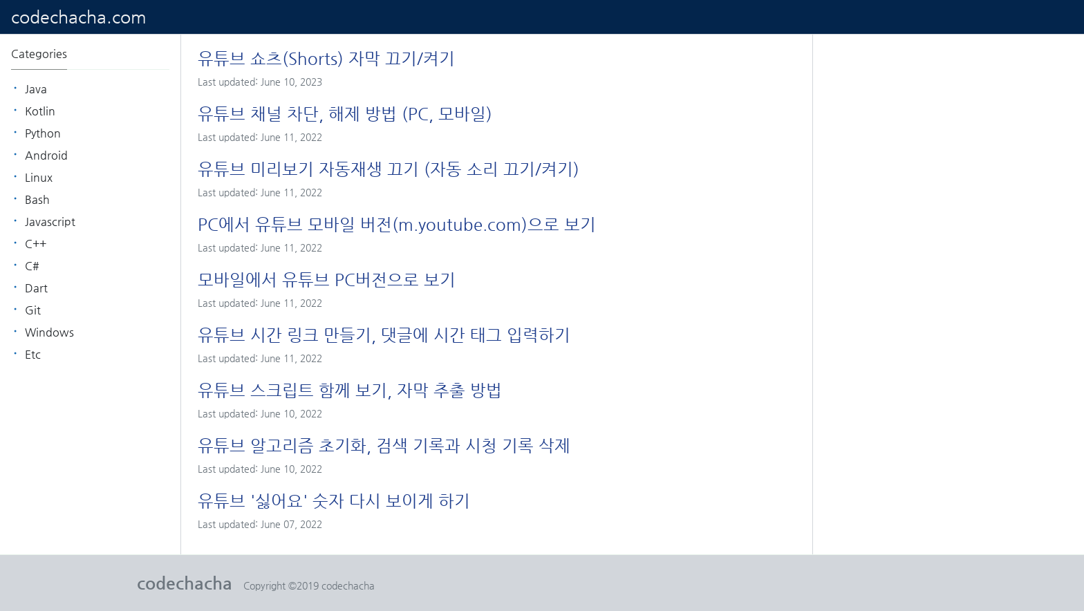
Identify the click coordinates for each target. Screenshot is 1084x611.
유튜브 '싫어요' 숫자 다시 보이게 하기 (334, 501)
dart (36, 287)
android (46, 155)
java (36, 88)
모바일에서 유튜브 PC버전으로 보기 (327, 280)
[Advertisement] (948, 159)
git (33, 310)
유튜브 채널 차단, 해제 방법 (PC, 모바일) (345, 114)
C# (32, 265)
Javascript (50, 221)
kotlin (40, 111)
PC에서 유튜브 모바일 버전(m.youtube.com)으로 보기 (397, 224)
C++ (35, 243)
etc (33, 354)
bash (37, 199)
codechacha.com (79, 17)
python (43, 133)
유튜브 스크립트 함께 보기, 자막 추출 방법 (350, 390)
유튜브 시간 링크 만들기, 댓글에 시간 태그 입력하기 (384, 335)
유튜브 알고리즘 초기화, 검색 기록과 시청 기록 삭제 (384, 445)
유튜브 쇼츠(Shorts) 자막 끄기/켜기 (326, 58)
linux (39, 177)
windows (49, 332)
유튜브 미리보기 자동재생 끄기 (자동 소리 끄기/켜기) (388, 169)
